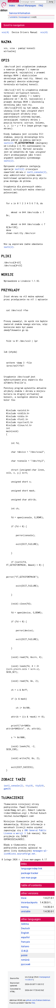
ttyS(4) (39, 785)
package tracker (29, 873)
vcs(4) (5, 32)
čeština (25, 924)
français (25, 941)
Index (12, 5)
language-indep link (31, 868)
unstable (13, 17)
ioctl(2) (8, 143)
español (25, 937)
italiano (25, 946)
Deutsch (25, 928)
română (25, 959)
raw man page (28, 877)
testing (24, 907)
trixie (23, 898)
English (25, 932)
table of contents (31, 885)
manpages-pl (24, 17)
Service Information (19, 13)
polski (24, 955)
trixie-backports (29, 902)
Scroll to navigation (14, 25)
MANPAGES (13, 1)
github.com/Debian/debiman (38, 1000)
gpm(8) (7, 788)
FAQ (41, 5)
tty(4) (29, 785)
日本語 (24, 950)
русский (25, 964)
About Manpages (27, 5)
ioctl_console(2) (36, 172)
